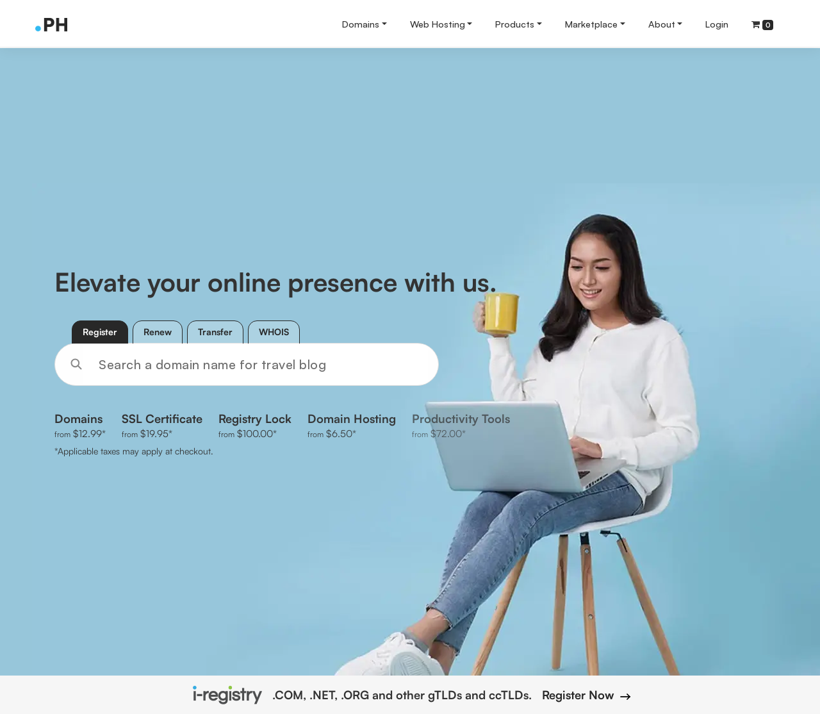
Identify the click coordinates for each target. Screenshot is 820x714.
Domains (360, 23)
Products (514, 23)
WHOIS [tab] (274, 331)
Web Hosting (437, 23)
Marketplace (591, 23)
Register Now (585, 695)
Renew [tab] (158, 331)
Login (716, 23)
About (661, 23)
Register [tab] (100, 331)
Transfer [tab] (215, 331)
